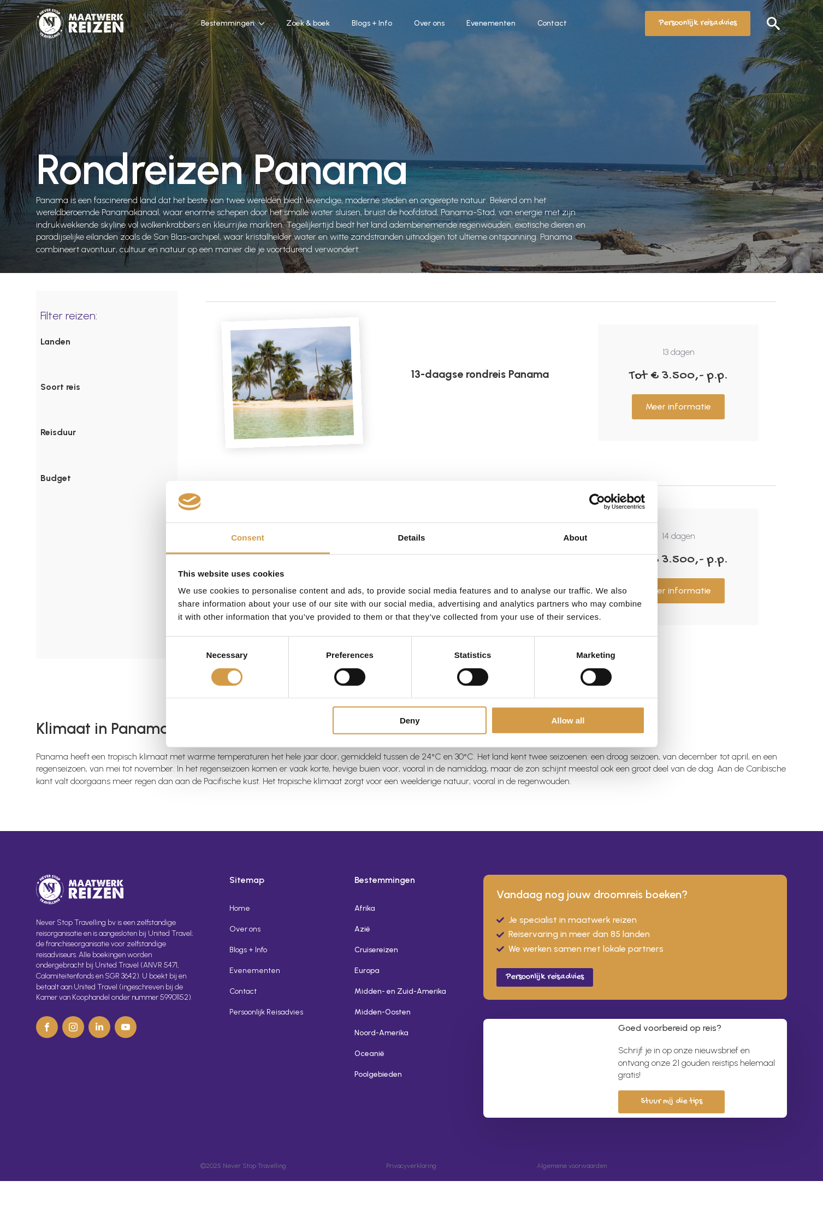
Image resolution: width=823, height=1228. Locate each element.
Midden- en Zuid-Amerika (400, 991)
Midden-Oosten (382, 1012)
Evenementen (491, 23)
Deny (410, 720)
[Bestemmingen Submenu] (264, 23)
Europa (367, 970)
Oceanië (369, 1053)
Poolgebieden (378, 1074)
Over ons (429, 23)
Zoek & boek (308, 23)
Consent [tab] (247, 537)
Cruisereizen (376, 949)
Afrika (364, 908)
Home (239, 908)
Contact (552, 23)
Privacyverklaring (411, 1166)
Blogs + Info (372, 23)
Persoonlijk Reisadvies (266, 1012)
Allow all (568, 720)
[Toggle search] (773, 23)
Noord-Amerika (381, 1032)
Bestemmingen (227, 23)
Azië (362, 929)
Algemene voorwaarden (572, 1166)
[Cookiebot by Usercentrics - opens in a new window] (597, 502)
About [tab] (576, 537)
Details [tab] (411, 537)
